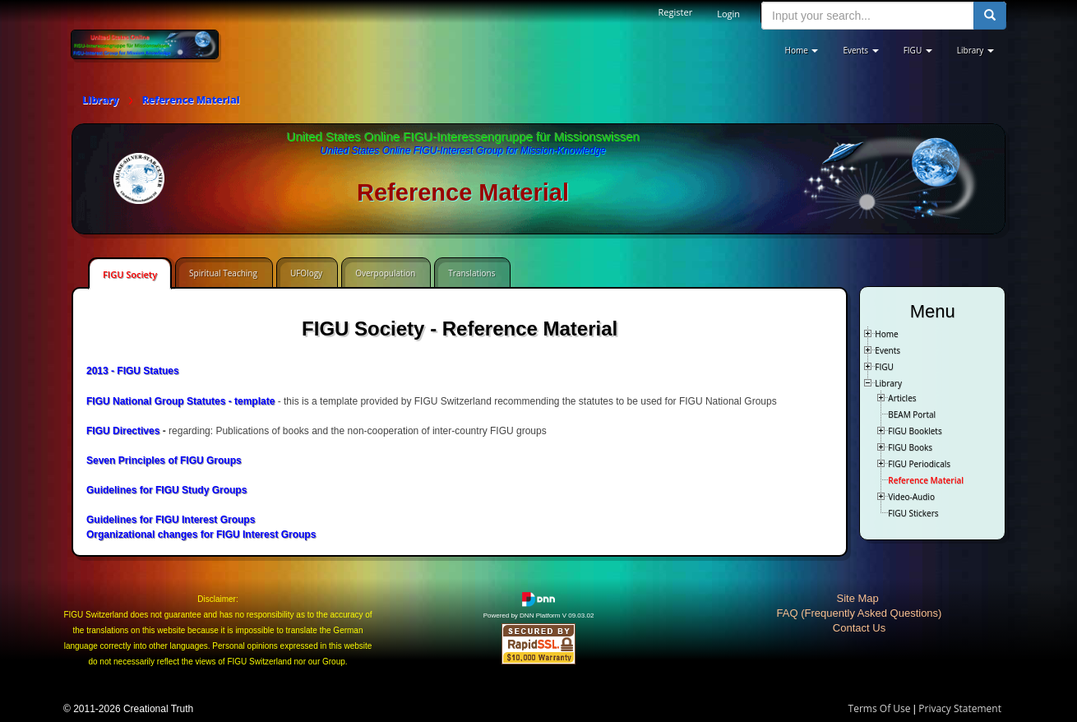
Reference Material (926, 480)
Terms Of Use (879, 708)
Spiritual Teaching (223, 273)
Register (676, 12)
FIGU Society (130, 274)
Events (887, 350)
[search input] (867, 16)
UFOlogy (306, 273)
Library (888, 383)
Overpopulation (385, 273)
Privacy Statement (959, 708)
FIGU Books (910, 447)
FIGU (884, 367)
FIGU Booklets (914, 431)
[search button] (989, 16)
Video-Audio (911, 496)
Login (728, 13)
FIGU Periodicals (919, 464)
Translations (471, 273)
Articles (902, 398)
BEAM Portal (912, 414)
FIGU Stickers (913, 513)
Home (886, 334)
